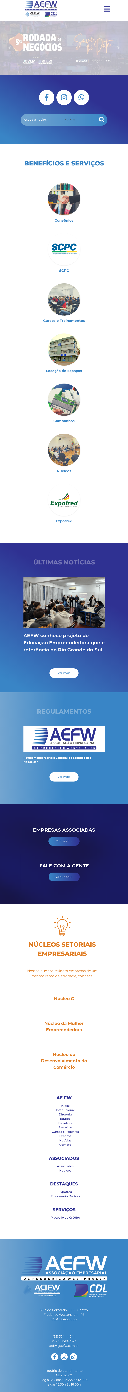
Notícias (65, 1140)
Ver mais (64, 673)
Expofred (65, 1192)
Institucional (65, 1110)
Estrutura (65, 1123)
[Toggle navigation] (105, 9)
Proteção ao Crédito (65, 1217)
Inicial (65, 1105)
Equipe (65, 1118)
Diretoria (65, 1114)
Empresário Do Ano (65, 1196)
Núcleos (65, 1170)
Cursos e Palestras (65, 1131)
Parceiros (65, 1127)
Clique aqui (64, 841)
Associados (65, 1166)
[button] (9, 48)
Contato (65, 1144)
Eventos (65, 1136)
